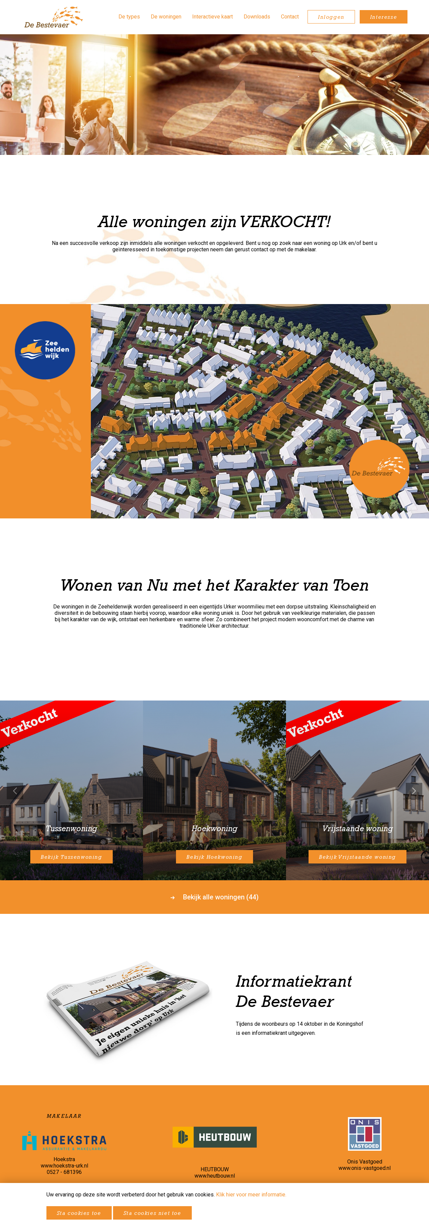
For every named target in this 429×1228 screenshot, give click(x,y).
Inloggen (331, 17)
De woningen (166, 16)
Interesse (383, 17)
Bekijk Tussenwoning (71, 857)
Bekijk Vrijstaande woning (357, 857)
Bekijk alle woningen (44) (215, 897)
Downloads (257, 16)
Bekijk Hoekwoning (214, 857)
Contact (290, 16)
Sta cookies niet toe (152, 1213)
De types (129, 16)
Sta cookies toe (79, 1213)
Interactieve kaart (212, 16)
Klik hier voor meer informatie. (251, 1194)
